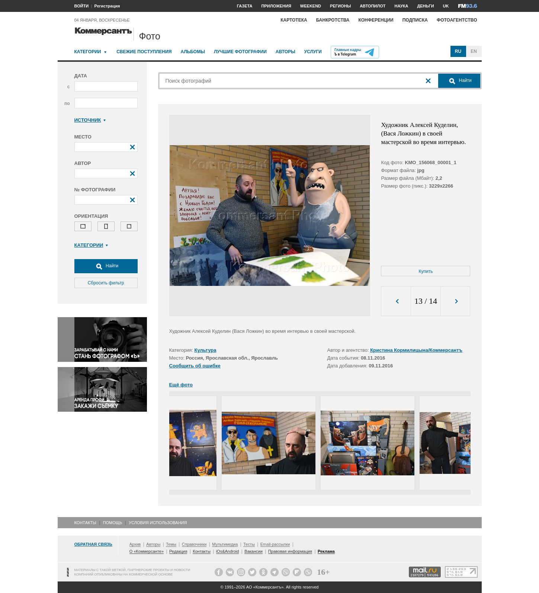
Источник (90, 120)
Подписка (415, 20)
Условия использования (158, 522)
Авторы (285, 51)
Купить (426, 271)
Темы (171, 544)
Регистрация (107, 6)
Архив (135, 544)
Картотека (293, 20)
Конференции (375, 20)
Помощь (112, 522)
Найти (106, 266)
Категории (87, 51)
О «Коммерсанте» (146, 551)
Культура (205, 350)
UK (446, 6)
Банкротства (333, 20)
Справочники (194, 544)
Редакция (178, 551)
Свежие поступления (143, 51)
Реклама (326, 551)
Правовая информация (290, 551)
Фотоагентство (457, 20)
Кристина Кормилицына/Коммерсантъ (416, 350)
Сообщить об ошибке (195, 366)
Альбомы (192, 51)
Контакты (85, 522)
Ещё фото (181, 385)
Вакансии (253, 551)
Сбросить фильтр (106, 283)
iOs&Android (227, 551)
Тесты (249, 544)
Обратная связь (93, 544)
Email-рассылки (275, 544)
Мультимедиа (225, 544)
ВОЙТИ (81, 6)
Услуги (313, 51)
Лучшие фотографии (240, 51)
